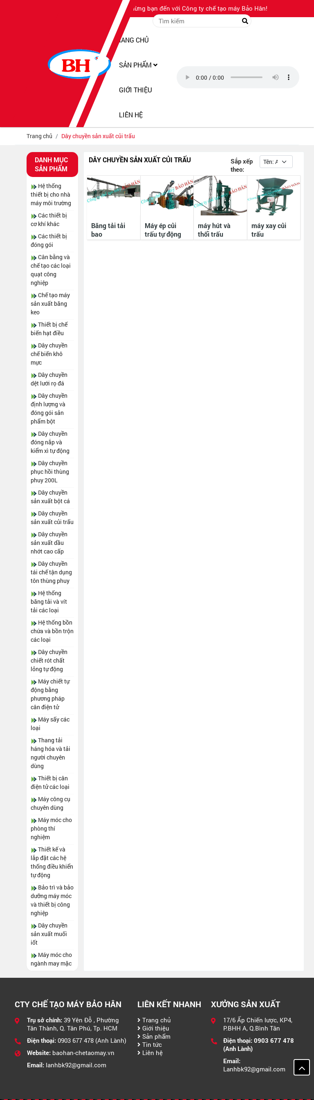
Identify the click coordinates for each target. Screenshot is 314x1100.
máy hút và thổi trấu (214, 229)
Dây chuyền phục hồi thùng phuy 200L (50, 471)
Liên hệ (150, 1052)
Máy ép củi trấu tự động (163, 229)
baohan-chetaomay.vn (83, 1052)
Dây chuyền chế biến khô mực (49, 353)
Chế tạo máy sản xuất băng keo (50, 303)
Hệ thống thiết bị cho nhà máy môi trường (51, 194)
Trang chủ (154, 1020)
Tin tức (149, 1044)
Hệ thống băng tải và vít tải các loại (49, 601)
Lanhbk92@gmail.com (254, 1069)
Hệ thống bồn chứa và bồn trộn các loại (52, 630)
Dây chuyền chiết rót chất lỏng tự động (49, 660)
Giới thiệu (153, 1028)
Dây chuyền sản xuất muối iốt (49, 933)
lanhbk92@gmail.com (76, 1065)
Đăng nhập (279, 21)
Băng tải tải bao (108, 229)
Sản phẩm (153, 1036)
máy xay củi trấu (268, 229)
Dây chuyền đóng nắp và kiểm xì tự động (50, 442)
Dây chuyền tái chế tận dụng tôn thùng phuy (51, 572)
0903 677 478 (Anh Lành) (92, 1040)
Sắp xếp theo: (242, 165)
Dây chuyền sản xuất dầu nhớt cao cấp (49, 542)
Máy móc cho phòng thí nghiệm (51, 828)
